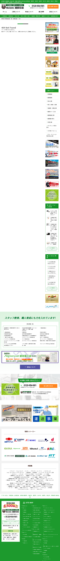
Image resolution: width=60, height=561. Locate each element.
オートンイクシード (37, 520)
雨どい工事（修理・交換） (27, 516)
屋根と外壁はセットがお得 (38, 551)
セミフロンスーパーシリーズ (48, 536)
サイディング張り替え (51, 126)
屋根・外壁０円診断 (37, 510)
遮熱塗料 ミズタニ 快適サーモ (49, 512)
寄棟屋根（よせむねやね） (47, 484)
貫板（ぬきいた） (30, 484)
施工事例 (41, 12)
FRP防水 (50, 487)
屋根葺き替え (51, 118)
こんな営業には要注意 (37, 536)
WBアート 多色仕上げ (47, 516)
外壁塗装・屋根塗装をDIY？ (38, 549)
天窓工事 (50, 122)
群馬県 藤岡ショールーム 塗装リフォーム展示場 (51, 546)
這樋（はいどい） (40, 481)
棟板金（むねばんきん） (45, 483)
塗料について (45, 505)
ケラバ (37, 484)
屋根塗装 (11, 16)
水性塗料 (35, 472)
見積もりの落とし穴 (37, 544)
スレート (33, 489)
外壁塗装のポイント (37, 531)
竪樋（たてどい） (34, 487)
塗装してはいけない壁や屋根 (36, 539)
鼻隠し (16, 487)
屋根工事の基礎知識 (37, 553)
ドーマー (11, 487)
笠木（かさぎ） (21, 480)
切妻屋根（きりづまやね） (14, 486)
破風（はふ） (20, 484)
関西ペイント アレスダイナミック (49, 510)
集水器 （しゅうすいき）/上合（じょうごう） (21, 483)
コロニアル (39, 489)
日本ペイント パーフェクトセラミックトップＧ (50, 534)
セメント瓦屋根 (46, 475)
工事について (16, 12)
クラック (12, 471)
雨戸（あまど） (20, 481)
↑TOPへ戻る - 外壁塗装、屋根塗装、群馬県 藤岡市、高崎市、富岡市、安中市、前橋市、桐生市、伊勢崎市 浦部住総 (30, 496)
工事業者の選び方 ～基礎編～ (37, 534)
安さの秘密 (25, 534)
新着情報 (45, 550)
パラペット (43, 487)
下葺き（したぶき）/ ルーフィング (44, 478)
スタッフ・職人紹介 (47, 548)
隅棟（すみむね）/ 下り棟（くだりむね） (43, 486)
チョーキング (19, 471)
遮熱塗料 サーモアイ (47, 520)
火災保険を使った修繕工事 (27, 536)
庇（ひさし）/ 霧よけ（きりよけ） (35, 480)
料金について (29, 12)
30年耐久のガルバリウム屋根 (36, 547)
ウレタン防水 (39, 474)
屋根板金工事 (54, 16)
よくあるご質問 (46, 556)
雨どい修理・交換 (25, 16)
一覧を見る (52, 248)
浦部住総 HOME (24, 505)
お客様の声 (25, 540)
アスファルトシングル (23, 489)
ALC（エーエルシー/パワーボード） (15, 472)
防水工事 (17, 16)
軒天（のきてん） (11, 484)
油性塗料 (28, 472)
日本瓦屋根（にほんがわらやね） (22, 477)
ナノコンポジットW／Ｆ (48, 518)
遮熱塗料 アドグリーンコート (48, 531)
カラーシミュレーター (37, 516)
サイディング (47, 471)
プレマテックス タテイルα (48, 507)
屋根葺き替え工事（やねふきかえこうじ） (19, 478)
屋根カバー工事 (26, 522)
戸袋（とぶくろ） (50, 480)
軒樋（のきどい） (24, 487)
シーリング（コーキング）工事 (46, 472)
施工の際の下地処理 (37, 518)
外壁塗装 (4, 16)
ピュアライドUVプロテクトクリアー (49, 529)
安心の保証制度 (36, 524)
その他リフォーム (52, 131)
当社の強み (46, 540)
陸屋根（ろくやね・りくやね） (33, 475)
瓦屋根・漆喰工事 (35, 16)
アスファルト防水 (29, 474)
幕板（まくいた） (30, 481)
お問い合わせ (45, 554)
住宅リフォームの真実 (36, 529)
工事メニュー (24, 507)
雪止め (32, 478)
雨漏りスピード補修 (37, 514)
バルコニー (14, 474)
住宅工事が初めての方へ (37, 507)
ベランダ (21, 474)
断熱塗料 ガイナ (46, 514)
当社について (53, 12)
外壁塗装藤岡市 (52, 302)
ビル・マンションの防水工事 (26, 530)
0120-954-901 (38, 6)
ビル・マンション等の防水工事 (51, 135)
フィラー (27, 471)
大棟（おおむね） (27, 486)
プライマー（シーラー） (36, 471)
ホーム (5, 12)
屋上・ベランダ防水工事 (27, 514)
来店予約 (44, 552)
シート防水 (46, 474)
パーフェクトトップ (47, 522)
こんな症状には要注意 (37, 522)
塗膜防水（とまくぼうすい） (17, 475)
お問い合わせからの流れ (37, 512)
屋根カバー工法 (45, 16)
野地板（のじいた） (11, 480)
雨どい (35, 483)
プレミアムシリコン (47, 524)
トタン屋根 (34, 477)
